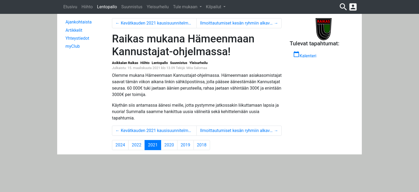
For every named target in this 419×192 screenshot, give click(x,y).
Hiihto (87, 6)
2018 (202, 144)
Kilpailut (214, 6)
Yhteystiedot (77, 38)
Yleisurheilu (158, 6)
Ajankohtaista (78, 22)
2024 (120, 144)
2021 (154, 144)
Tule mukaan (185, 6)
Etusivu (70, 6)
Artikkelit (73, 30)
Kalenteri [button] (304, 54)
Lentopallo (107, 6)
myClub (72, 46)
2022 (136, 144)
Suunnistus (131, 6)
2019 (185, 144)
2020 (169, 144)
